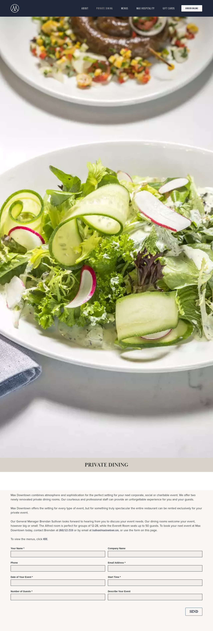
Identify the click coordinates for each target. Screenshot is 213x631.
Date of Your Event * (22, 577)
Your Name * (17, 548)
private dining (104, 8)
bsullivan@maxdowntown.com (105, 530)
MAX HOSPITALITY (145, 8)
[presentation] (133, 611)
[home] (15, 8)
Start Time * (114, 577)
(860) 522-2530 (66, 530)
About (85, 8)
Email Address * (116, 563)
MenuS (124, 8)
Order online (191, 8)
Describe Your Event (119, 591)
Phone (14, 563)
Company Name (116, 548)
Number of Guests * (21, 591)
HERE (45, 539)
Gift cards (169, 8)
